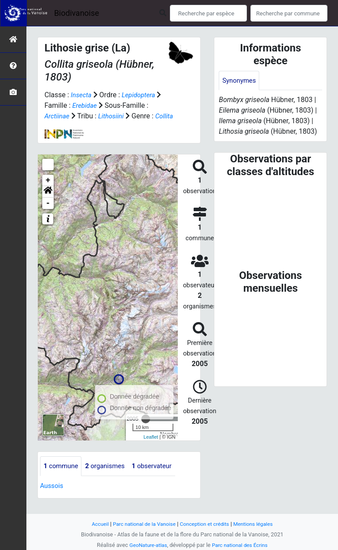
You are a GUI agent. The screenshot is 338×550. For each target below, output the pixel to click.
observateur (159, 477)
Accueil (94, 524)
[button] (48, 202)
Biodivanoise (76, 13)
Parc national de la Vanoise (141, 524)
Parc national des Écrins (241, 545)
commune (62, 477)
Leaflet (150, 447)
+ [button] (48, 191)
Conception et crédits (206, 524)
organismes (109, 477)
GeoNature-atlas (145, 545)
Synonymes (240, 81)
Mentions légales (258, 524)
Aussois (52, 496)
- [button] (48, 214)
